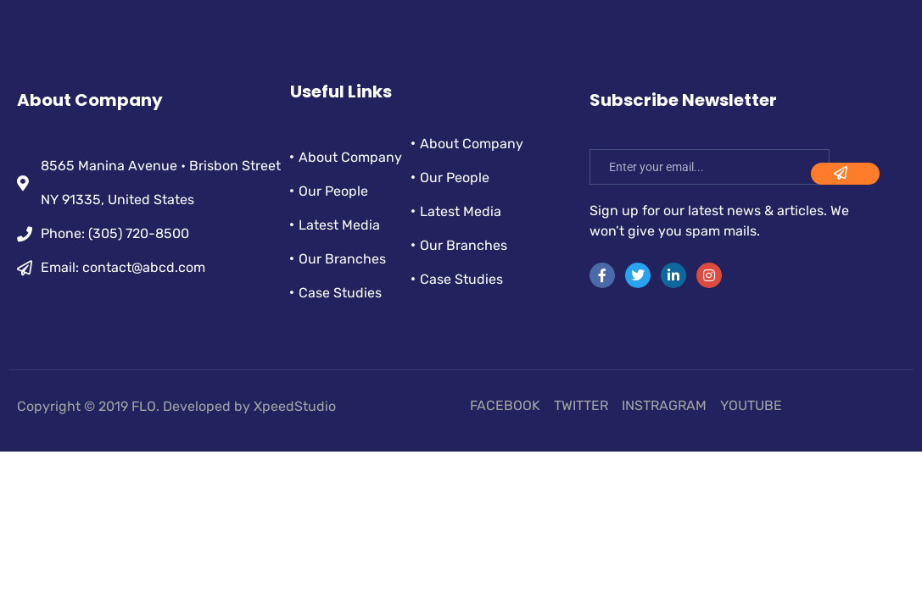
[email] (710, 167)
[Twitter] (638, 275)
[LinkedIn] (673, 275)
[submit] (845, 174)
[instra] (709, 275)
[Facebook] (602, 275)
